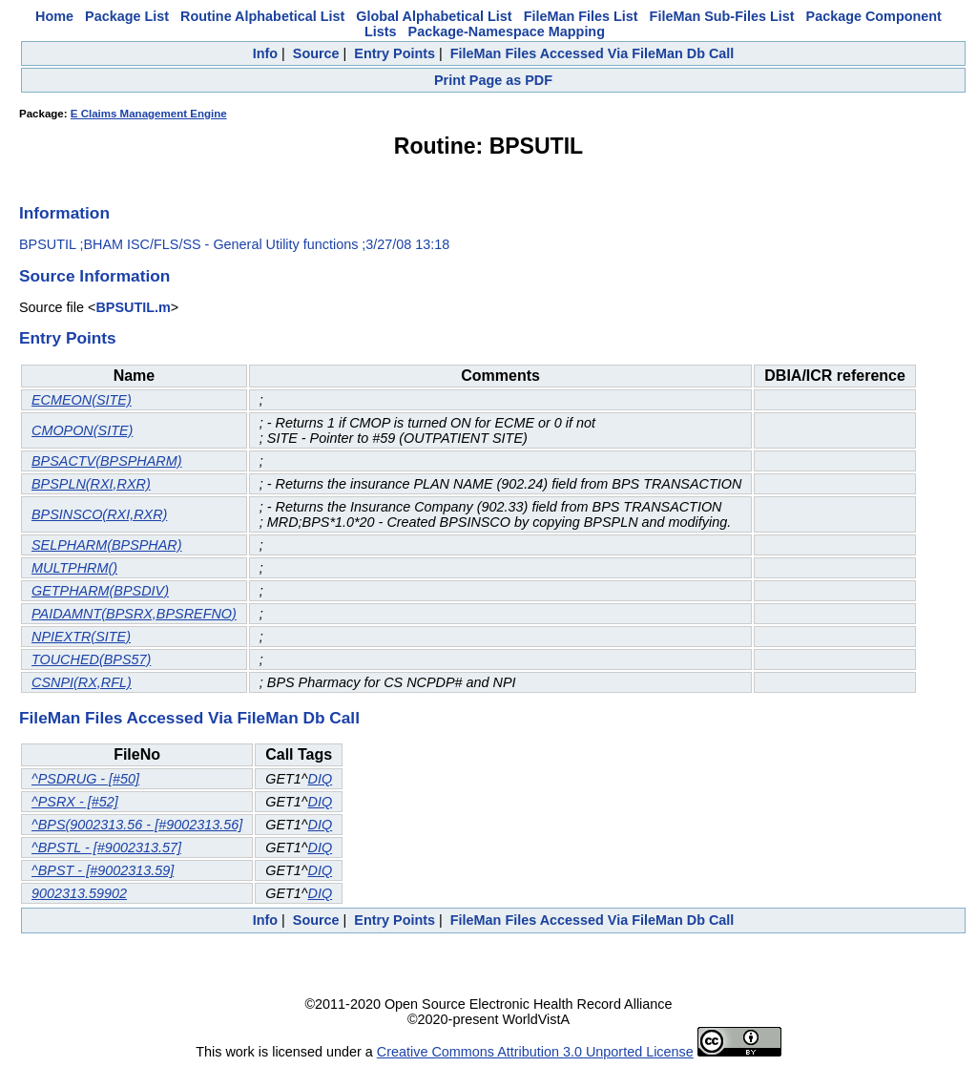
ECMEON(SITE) (81, 400)
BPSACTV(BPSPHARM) (106, 461)
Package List (127, 16)
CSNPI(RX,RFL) (81, 682)
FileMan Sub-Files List (722, 16)
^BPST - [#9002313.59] (102, 870)
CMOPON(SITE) (82, 430)
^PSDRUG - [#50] (85, 778)
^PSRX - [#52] (74, 801)
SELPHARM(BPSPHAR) (106, 545)
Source (316, 53)
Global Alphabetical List (433, 16)
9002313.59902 (79, 893)
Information (64, 212)
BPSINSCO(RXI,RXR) (99, 514)
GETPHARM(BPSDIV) (100, 590)
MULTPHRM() (74, 567)
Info (265, 53)
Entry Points (394, 53)
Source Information (94, 275)
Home (54, 16)
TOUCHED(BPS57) (91, 659)
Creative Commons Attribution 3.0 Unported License (535, 1051)
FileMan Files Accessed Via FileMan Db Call (592, 53)
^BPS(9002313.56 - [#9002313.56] (136, 824)
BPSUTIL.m (132, 307)
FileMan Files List (581, 16)
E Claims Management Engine (149, 113)
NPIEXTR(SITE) (81, 636)
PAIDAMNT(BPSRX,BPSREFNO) (134, 613)
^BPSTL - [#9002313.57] (106, 847)
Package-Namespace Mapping (506, 31)
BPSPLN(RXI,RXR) (91, 484)
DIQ (320, 778)
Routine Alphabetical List (262, 16)
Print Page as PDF (493, 80)
